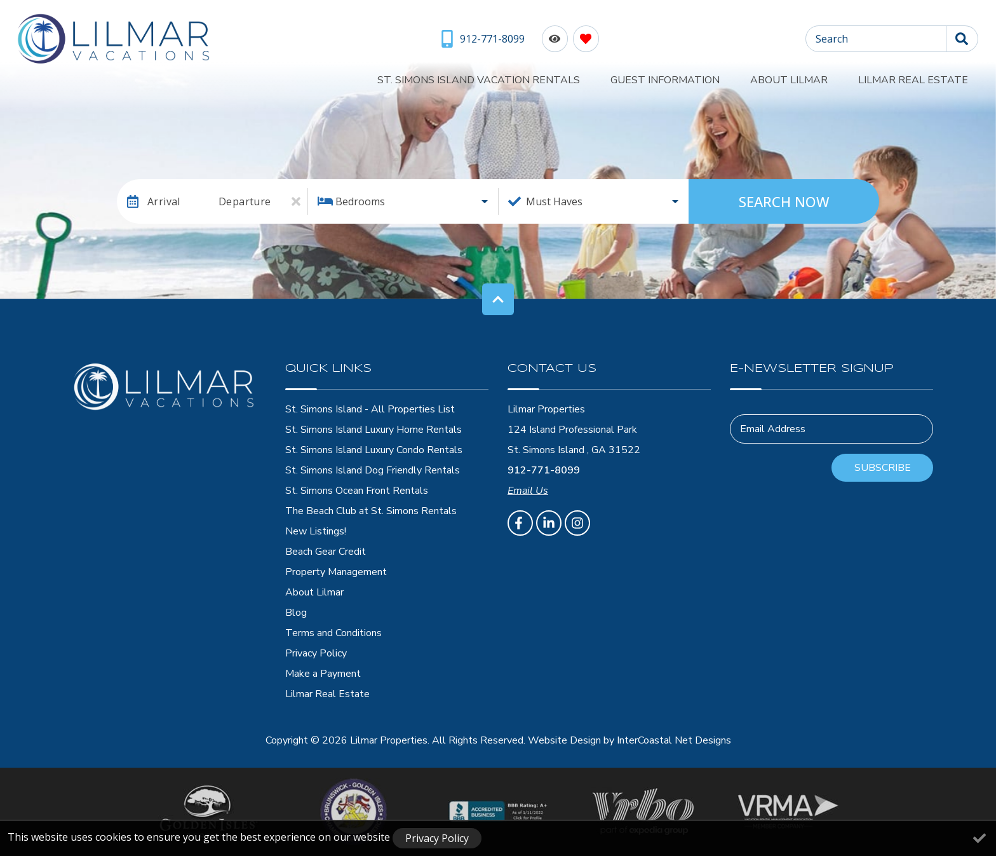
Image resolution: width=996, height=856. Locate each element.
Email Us (528, 491)
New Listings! (315, 531)
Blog (296, 613)
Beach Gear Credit (325, 552)
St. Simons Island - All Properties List (370, 409)
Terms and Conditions (333, 633)
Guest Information (716, 78)
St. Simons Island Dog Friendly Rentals (372, 470)
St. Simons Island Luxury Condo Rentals (373, 450)
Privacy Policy (316, 653)
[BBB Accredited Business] (498, 811)
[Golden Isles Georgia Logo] (208, 811)
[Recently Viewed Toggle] (553, 38)
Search (832, 39)
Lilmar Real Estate (923, 78)
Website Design (564, 740)
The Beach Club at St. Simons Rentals (371, 511)
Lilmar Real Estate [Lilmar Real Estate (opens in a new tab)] (327, 694)
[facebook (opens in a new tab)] (520, 523)
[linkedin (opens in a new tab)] (549, 523)
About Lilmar (819, 78)
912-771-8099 (544, 470)
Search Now (784, 201)
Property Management (336, 572)
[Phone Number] (482, 39)
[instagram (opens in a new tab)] (577, 523)
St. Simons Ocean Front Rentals (356, 491)
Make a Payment (323, 674)
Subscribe (882, 468)
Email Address (772, 429)
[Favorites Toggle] (584, 38)
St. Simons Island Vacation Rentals (549, 78)
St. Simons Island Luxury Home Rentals (373, 430)
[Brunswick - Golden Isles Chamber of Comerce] (353, 812)
